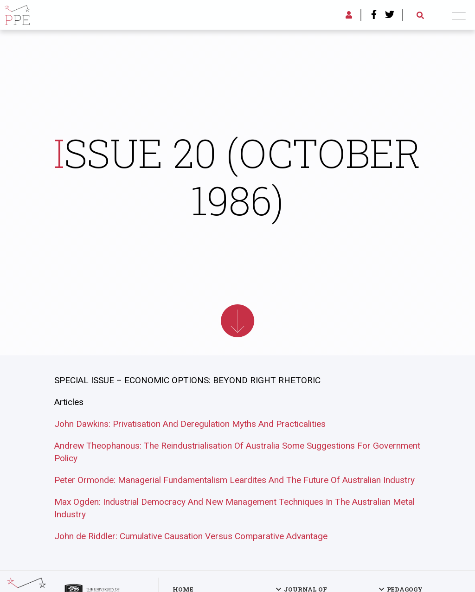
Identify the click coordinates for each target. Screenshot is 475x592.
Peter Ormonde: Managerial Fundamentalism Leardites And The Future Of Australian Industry (234, 480)
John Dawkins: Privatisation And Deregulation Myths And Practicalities (190, 423)
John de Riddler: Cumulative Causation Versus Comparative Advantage (190, 536)
